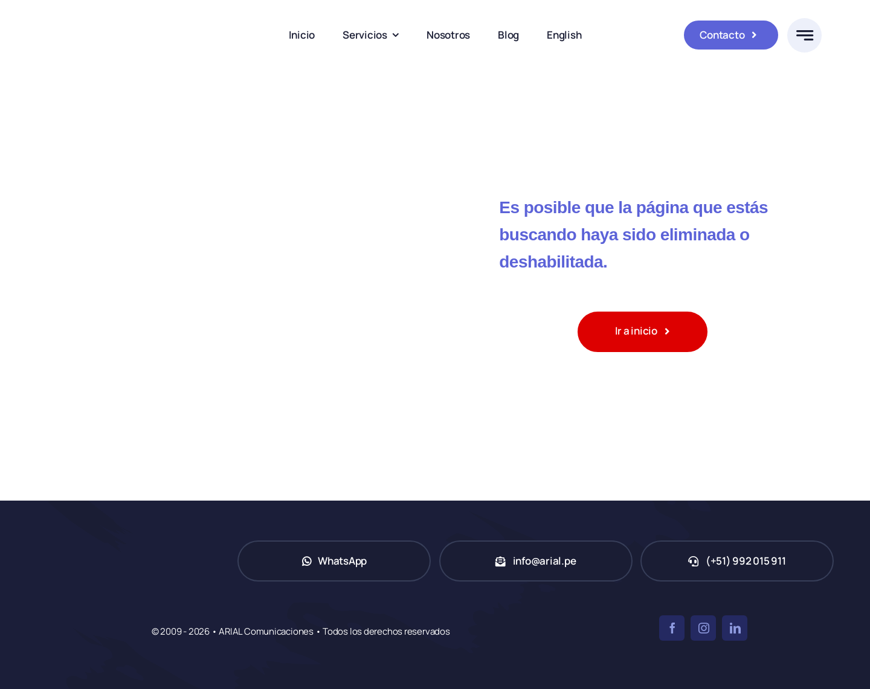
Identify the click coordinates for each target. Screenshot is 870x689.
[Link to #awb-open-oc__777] (804, 35)
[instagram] (703, 628)
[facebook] (672, 628)
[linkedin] (734, 628)
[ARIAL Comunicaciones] (111, 11)
